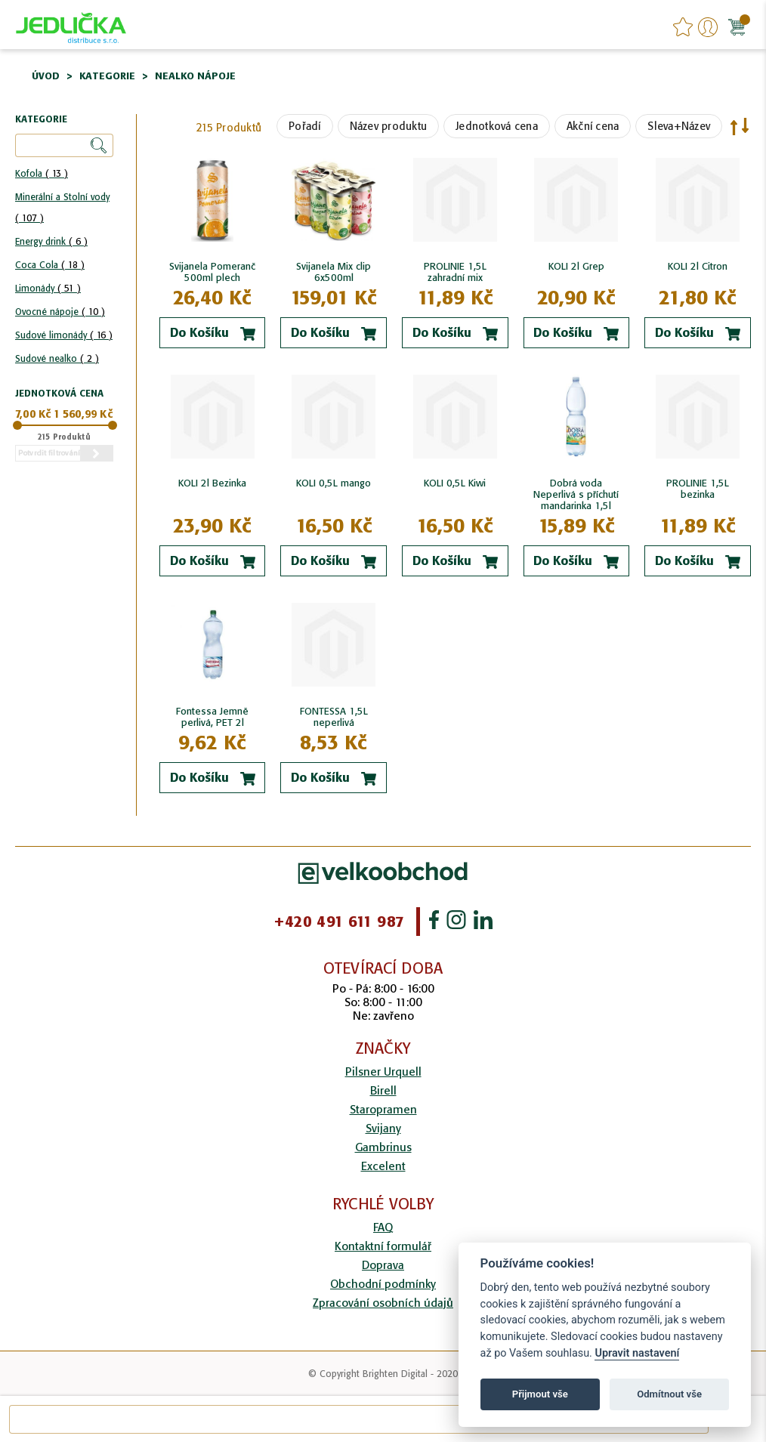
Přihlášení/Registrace (708, 27)
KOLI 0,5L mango (333, 483)
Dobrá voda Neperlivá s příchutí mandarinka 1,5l (576, 494)
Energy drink (51, 241)
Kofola (41, 173)
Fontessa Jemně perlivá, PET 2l (212, 717)
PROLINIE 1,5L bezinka (697, 488)
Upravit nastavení (637, 1353)
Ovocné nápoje (60, 311)
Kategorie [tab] (41, 119)
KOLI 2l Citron (697, 266)
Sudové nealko (57, 358)
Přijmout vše (540, 1394)
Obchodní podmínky (383, 1284)
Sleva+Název (678, 126)
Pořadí (305, 126)
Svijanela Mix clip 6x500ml (333, 272)
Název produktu (389, 126)
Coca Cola (50, 264)
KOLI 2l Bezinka (212, 483)
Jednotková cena (497, 126)
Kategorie (107, 75)
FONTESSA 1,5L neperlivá (334, 717)
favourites (683, 27)
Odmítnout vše (669, 1394)
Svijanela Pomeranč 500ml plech (212, 272)
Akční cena (593, 126)
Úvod (46, 75)
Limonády (48, 288)
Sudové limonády (64, 335)
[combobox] (359, 1419)
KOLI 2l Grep (576, 266)
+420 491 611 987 (338, 921)
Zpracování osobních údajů (383, 1302)
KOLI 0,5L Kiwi (455, 483)
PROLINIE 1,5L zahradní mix (455, 272)
